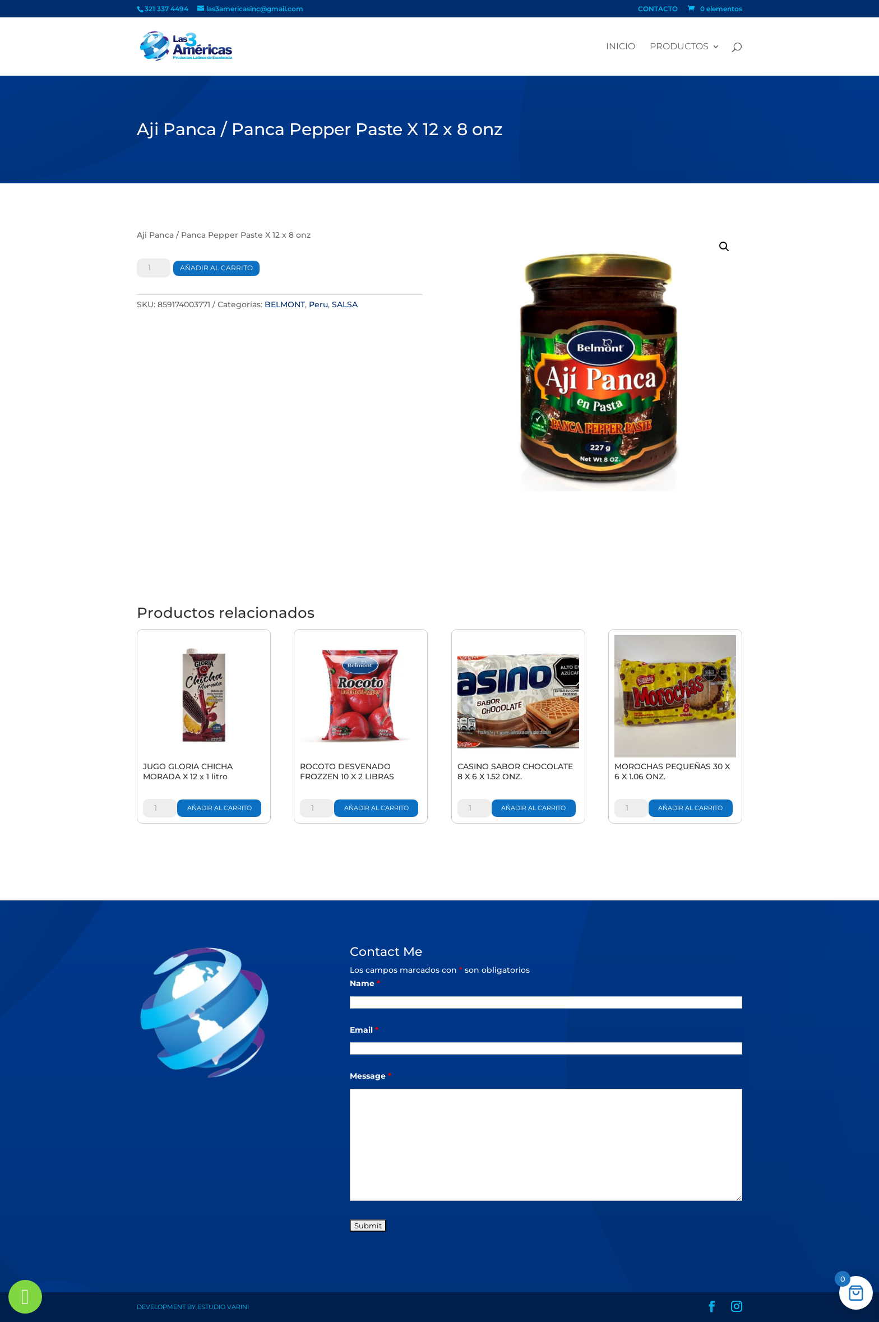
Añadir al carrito (216, 268)
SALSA (345, 304)
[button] (724, 247)
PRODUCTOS (679, 47)
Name (365, 983)
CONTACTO (658, 9)
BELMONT (285, 304)
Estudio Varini (223, 1307)
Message (370, 1076)
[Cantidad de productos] (153, 268)
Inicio (620, 47)
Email (364, 1030)
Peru (318, 304)
